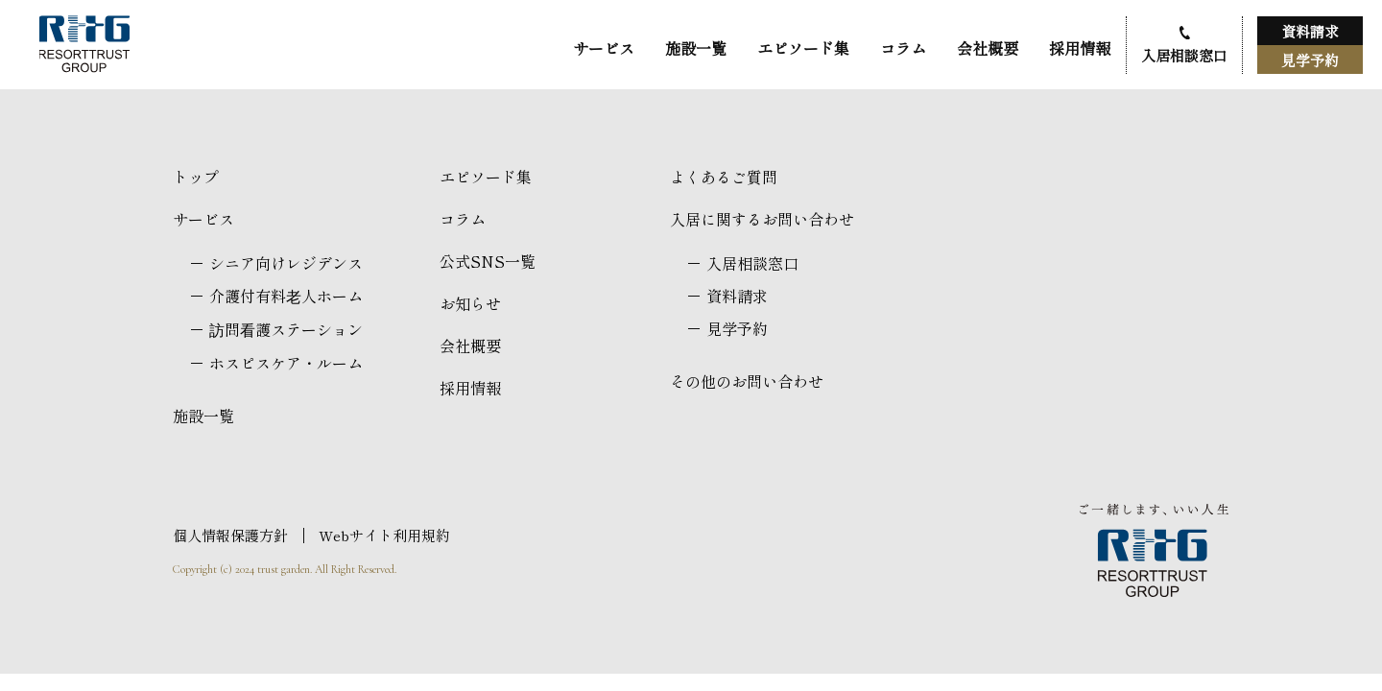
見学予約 (1310, 60)
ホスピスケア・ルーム (286, 362)
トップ (196, 176)
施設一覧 (696, 48)
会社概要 (987, 48)
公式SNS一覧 (488, 261)
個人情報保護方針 (230, 535)
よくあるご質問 (723, 176)
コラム (903, 48)
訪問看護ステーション (286, 329)
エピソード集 (803, 48)
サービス (603, 48)
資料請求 (1310, 31)
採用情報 (1079, 48)
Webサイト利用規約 (384, 535)
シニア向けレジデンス (286, 262)
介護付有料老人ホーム (286, 295)
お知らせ (470, 303)
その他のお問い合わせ (746, 381)
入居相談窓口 (1184, 55)
